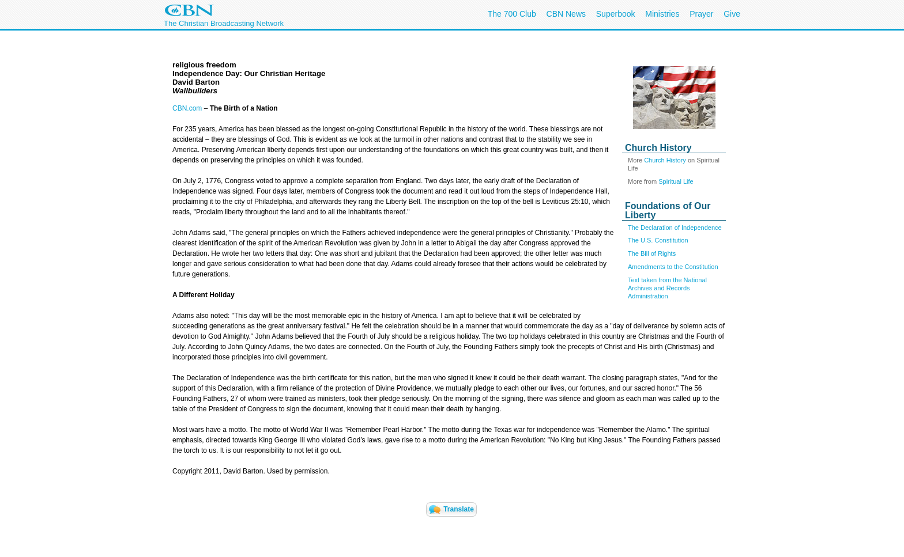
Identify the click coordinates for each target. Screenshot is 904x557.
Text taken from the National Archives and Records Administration (667, 288)
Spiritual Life (676, 181)
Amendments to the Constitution (673, 266)
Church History (665, 160)
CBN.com (187, 108)
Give (732, 13)
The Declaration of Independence (675, 227)
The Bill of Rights (652, 253)
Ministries (662, 13)
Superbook (615, 13)
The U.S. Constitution (658, 240)
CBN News (566, 13)
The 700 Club (512, 13)
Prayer (701, 13)
